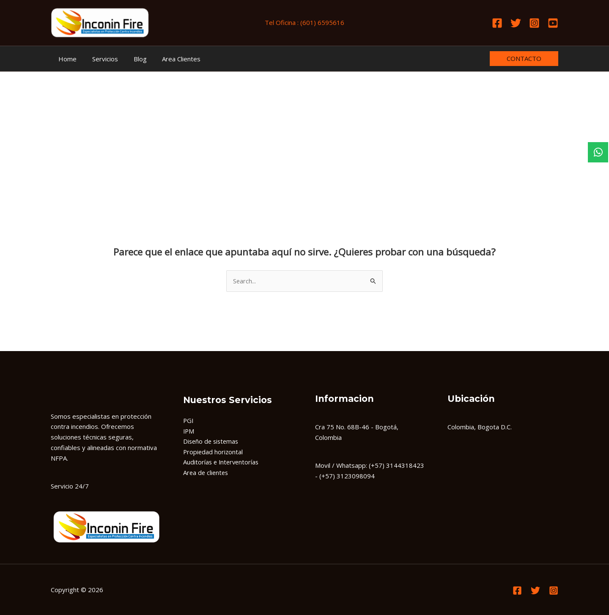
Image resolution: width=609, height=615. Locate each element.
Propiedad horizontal (213, 452)
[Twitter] (515, 23)
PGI (188, 420)
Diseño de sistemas (212, 441)
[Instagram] (534, 23)
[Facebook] (497, 23)
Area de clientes (206, 473)
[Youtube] (553, 23)
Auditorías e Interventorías (222, 462)
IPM (189, 431)
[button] (524, 58)
